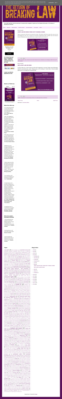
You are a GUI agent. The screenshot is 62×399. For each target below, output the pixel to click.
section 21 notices (23, 367)
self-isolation (17, 369)
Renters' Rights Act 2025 (11, 363)
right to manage (12, 365)
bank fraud (14, 256)
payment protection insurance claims (15, 351)
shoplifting (18, 371)
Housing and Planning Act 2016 (13, 319)
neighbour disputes (17, 342)
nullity (17, 345)
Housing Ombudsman (23, 319)
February (35, 272)
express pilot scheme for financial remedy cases (22, 302)
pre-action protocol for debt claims (14, 356)
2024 (34, 253)
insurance (19, 322)
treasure (14, 382)
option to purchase (21, 347)
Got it (56, 2)
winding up (6, 390)
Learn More (51, 2)
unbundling (16, 383)
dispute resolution (11, 292)
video (29, 384)
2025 (34, 251)
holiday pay (23, 317)
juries (11, 326)
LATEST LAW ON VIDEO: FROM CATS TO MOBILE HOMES (31, 32)
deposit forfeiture (20, 290)
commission (15, 270)
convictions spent (26, 278)
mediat (6, 337)
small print (9, 372)
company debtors (15, 272)
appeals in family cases (17, 254)
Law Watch (16, 329)
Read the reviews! (21, 27)
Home (4, 27)
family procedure (18, 305)
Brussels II (5, 259)
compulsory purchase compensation (11, 275)
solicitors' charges (23, 373)
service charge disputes (7, 370)
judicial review (27, 325)
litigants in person (20, 332)
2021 (34, 276)
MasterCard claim (24, 335)
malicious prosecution (7, 335)
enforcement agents (18, 298)
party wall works (12, 350)
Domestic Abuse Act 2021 (8, 295)
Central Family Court (25, 262)
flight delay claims (23, 310)
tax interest (25, 377)
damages (21, 288)
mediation (10, 337)
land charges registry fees (24, 326)
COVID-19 (18, 284)
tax (14, 377)
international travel (14, 323)
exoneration (6, 302)
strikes (28, 376)
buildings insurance (18, 259)
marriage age (15, 335)
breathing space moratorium (21, 258)
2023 (34, 254)
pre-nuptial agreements (39, 97)
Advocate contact (22, 253)
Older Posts (55, 100)
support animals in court (8, 377)
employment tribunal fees (11, 297)
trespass (18, 382)
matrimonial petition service (15, 336)
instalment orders (14, 322)
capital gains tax (19, 261)
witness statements (13, 390)
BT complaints (11, 259)
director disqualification (12, 291)
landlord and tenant (16, 328)
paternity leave (18, 350)
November (36, 257)
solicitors (16, 373)
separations (27, 369)
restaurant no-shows (20, 363)
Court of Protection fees (8, 284)
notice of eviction (20, 344)
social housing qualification (25, 372)
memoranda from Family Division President (20, 337)
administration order (11, 253)
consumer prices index (30, 59)
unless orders (15, 384)
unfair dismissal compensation (24, 383)
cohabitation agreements (14, 269)
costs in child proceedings (25, 279)
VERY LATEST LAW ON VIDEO (25, 65)
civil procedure (23, 266)
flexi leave (9, 310)
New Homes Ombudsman (25, 342)
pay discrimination (25, 350)
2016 (34, 284)
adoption (17, 253)
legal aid (5, 330)
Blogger (36, 394)
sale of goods (22, 366)
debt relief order (10, 289)
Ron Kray (12, 366)
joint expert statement (12, 324)
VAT (19, 384)
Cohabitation (6, 269)
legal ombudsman (17, 330)
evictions (15, 301)
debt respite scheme (17, 289)
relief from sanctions (7, 362)
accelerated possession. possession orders (12, 251)
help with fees (13, 316)
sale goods (16, 366)
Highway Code (28, 316)
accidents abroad (11, 252)
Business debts (15, 260)
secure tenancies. (11, 369)
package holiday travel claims (23, 348)
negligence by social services (8, 342)
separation (22, 369)
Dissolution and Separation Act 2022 (21, 292)
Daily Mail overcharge (15, 288)
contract (28, 277)
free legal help (7, 312)
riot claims (17, 365)
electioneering (6, 296)
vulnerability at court (12, 385)
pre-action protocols (25, 356)
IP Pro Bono (24, 323)
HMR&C (10, 317)
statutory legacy (17, 376)
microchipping (47, 59)
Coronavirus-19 (6, 279)
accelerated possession (24, 249)
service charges (16, 370)
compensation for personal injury (26, 97)
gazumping (27, 312)
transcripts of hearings (7, 382)
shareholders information (11, 371)
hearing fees (7, 316)
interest (33, 97)
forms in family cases (25, 311)
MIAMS (15, 338)
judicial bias (27, 324)
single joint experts (24, 371)
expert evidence (11, 302)
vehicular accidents (24, 384)
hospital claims (11, 318)
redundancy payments (15, 361)
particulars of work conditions (24, 349)
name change (13, 341)
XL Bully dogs (19, 391)
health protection (21, 315)
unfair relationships (8, 384)
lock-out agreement (14, 334)
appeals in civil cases (7, 254)
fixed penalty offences (19, 309)
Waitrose (18, 385)
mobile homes (52, 59)
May (35, 264)
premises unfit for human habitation (19, 357)
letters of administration (14, 331)
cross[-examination (7, 288)
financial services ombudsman (39, 59)
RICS (28, 364)
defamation (13, 290)
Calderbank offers (12, 261)
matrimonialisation (24, 336)
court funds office (12, 283)
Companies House (7, 272)
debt (5, 289)
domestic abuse (26, 293)
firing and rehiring (12, 309)
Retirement (18, 364)
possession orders (17, 354)
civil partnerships (15, 266)
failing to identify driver (7, 304)
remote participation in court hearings (18, 362)
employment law (13, 296)
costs (12, 279)
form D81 (18, 311)
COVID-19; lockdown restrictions (16, 285)
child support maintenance (19, 263)
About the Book (14, 27)
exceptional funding (26, 301)
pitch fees (19, 352)
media (29, 336)
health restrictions (27, 315)
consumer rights (9, 277)
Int (22, 322)
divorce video (18, 293)
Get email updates (29, 27)
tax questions (13, 378)
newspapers (6, 343)
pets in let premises (13, 352)
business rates (22, 260)
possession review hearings (14, 355)
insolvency (23, 320)
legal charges (11, 330)
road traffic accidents (24, 365)
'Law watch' (22, 59)
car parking (25, 261)
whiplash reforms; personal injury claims (14, 388)
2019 (34, 279)
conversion (14, 278)
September (36, 261)
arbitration (23, 254)
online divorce (27, 345)
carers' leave (12, 262)
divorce (12, 294)
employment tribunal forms (22, 297)
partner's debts (6, 350)
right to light (6, 365)
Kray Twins (15, 326)
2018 (34, 281)
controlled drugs (8, 278)
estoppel (10, 301)
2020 (34, 277)
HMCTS (6, 317)
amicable (27, 253)
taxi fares (17, 378)
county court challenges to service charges (21, 280)
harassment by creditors (13, 315)
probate (16, 358)
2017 (34, 282)
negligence (18, 341)
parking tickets (16, 349)
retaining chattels (12, 364)
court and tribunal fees (9, 281)
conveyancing (19, 278)
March (35, 270)
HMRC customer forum (16, 317)
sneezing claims (16, 372)
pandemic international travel (8, 349)
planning (24, 352)
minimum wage (26, 338)
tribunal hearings (10, 383)
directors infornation (21, 291)
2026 (34, 249)
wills (28, 389)
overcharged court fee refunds (10, 348)
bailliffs (9, 256)
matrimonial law (7, 336)
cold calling (22, 269)
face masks (27, 303)
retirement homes (24, 364)
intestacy (19, 323)
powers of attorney (24, 355)
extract (14, 303)
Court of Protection (25, 283)
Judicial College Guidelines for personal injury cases (13, 325)
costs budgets (17, 279)
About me (8, 27)
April (35, 269)
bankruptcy (20, 256)
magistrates (27, 334)
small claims (45, 97)
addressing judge (18, 252)
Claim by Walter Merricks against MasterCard (18, 267)
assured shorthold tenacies (12, 255)
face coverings (20, 303)
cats (25, 59)
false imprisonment (16, 304)
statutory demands (10, 376)
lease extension (21, 329)
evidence (19, 301)
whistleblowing (23, 389)
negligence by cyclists (25, 341)
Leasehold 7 (27, 329)
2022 (34, 274)
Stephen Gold (24, 376)
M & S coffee (21, 334)
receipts (9, 361)
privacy (12, 358)
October (35, 259)
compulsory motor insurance (13, 274)
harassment (6, 315)
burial (23, 259)
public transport (26, 358)
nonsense (12, 344)
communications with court (24, 270)
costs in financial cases (9, 280)
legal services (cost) (24, 330)
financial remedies (12, 308)
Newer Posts (20, 100)
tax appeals (19, 377)
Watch (41, 27)
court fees (25, 281)
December (36, 256)
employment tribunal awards (25, 296)
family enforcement (24, 304)
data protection (26, 288)
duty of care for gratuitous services (19, 295)
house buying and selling (19, 318)
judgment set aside (20, 324)
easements (27, 295)
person (23, 351)
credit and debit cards (27, 285)
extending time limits (7, 303)
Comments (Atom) (26, 102)
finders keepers (6, 309)
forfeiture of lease (12, 311)
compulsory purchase (25, 274)
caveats (19, 262)
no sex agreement (20, 343)
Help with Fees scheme (20, 316)
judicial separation (7, 326)
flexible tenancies (15, 310)
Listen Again (36, 27)
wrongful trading (13, 391)
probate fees (21, 358)
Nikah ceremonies (12, 343)
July (35, 262)
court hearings (18, 283)
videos (6, 385)
